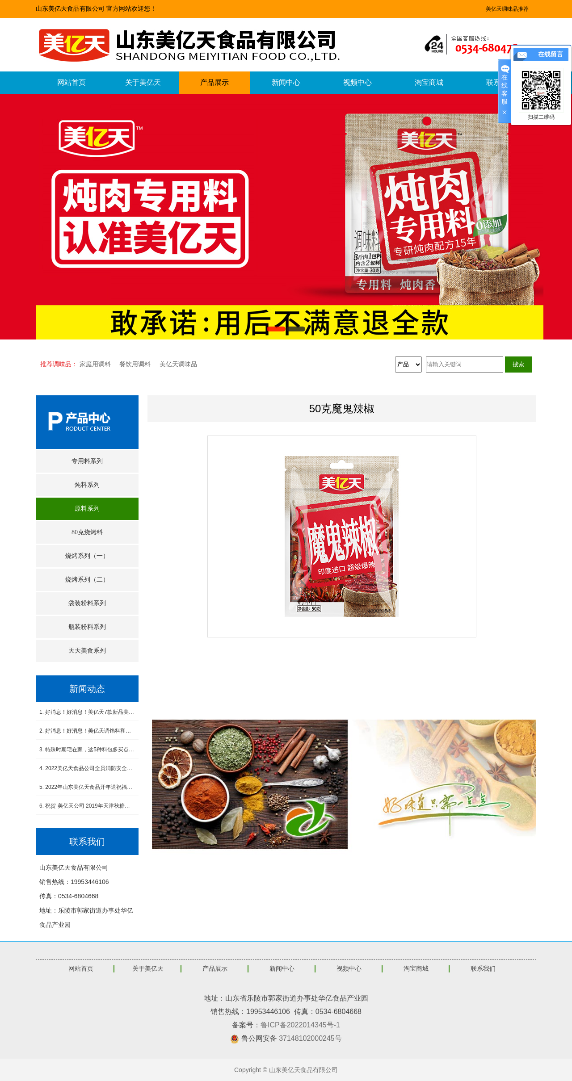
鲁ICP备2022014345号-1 (300, 1025)
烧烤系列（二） (87, 579)
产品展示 (214, 82)
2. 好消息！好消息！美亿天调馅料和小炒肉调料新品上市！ (87, 731)
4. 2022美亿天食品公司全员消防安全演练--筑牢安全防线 (87, 768)
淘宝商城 (429, 82)
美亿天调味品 (178, 364)
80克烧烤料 (87, 532)
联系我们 (483, 968)
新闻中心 (286, 82)
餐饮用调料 (135, 364)
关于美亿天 (143, 82)
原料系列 (87, 508)
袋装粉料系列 (87, 603)
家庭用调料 (95, 364)
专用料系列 (87, 461)
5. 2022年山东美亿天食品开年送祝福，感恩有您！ (87, 787)
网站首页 (71, 82)
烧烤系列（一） (87, 556)
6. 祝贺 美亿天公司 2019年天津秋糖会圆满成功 (87, 806)
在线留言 (550, 54)
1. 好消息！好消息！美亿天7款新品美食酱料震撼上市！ (87, 712)
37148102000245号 (310, 1038)
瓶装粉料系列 (87, 627)
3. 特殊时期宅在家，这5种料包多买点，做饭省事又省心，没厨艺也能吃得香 (87, 749)
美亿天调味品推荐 (507, 9)
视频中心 (357, 82)
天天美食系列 (87, 650)
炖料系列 (87, 485)
